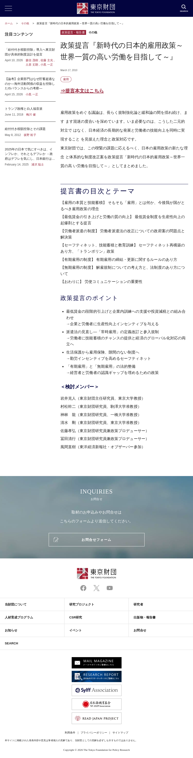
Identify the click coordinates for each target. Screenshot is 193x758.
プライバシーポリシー (94, 732)
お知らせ (11, 630)
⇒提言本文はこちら (82, 90)
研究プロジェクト (81, 604)
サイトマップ (120, 732)
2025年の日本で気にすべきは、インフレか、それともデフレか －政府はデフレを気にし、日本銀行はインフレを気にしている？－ (30, 154)
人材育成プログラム (19, 617)
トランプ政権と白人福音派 (30, 112)
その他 (25, 23)
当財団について (16, 604)
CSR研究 (75, 617)
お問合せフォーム (96, 540)
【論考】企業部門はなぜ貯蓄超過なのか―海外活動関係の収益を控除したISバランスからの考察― (30, 86)
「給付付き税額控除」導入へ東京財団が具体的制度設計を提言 (30, 57)
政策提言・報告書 (73, 32)
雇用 (66, 79)
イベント (75, 630)
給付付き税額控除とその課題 (30, 132)
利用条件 (70, 732)
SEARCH (11, 643)
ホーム (9, 23)
